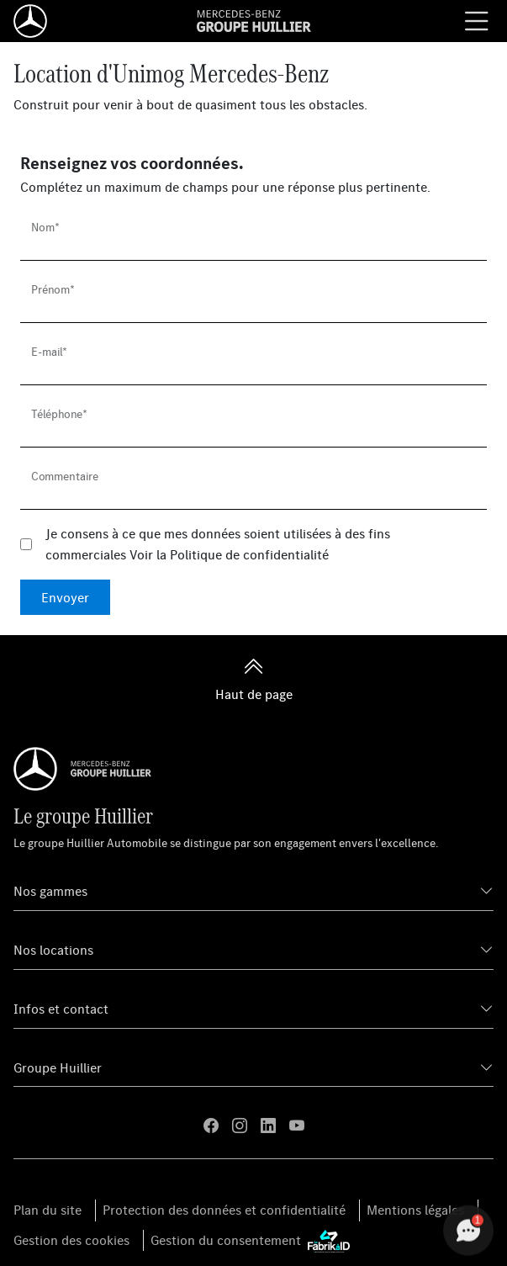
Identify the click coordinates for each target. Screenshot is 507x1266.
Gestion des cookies (71, 1240)
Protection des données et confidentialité (224, 1209)
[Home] (30, 21)
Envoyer (65, 597)
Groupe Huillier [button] (57, 1067)
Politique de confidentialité (249, 554)
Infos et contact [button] (60, 1008)
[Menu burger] (477, 21)
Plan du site (47, 1209)
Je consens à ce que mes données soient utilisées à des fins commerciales (217, 544)
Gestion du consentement (226, 1240)
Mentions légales (415, 1209)
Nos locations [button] (53, 949)
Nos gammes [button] (50, 890)
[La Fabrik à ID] (329, 1240)
